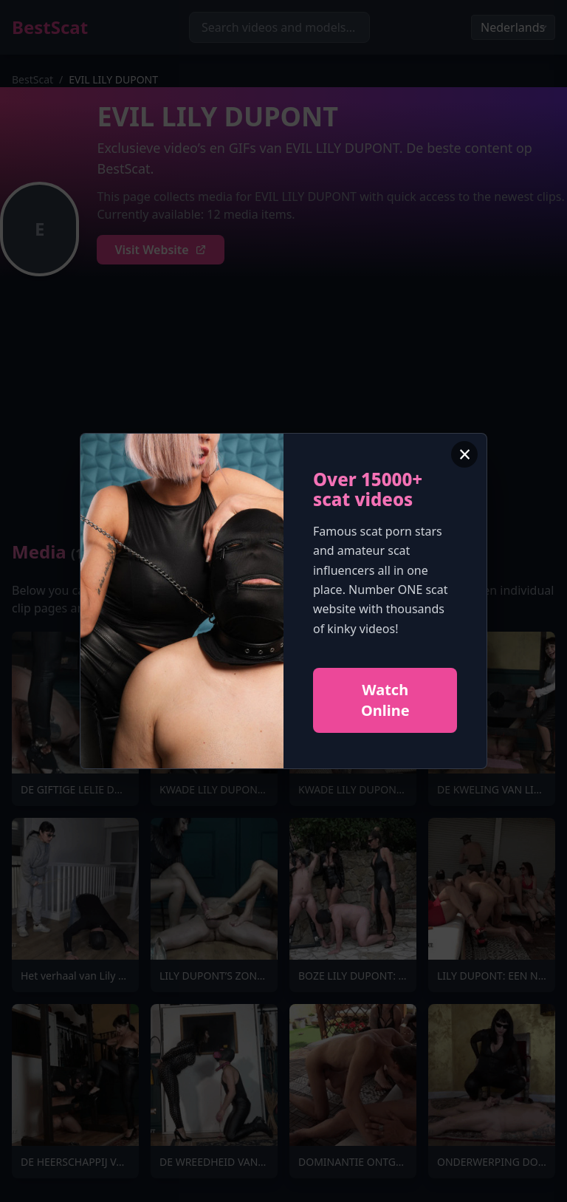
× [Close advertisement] (464, 454)
